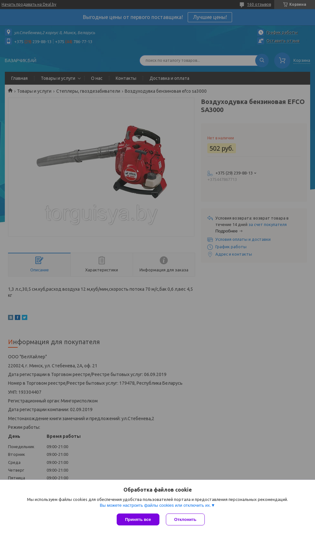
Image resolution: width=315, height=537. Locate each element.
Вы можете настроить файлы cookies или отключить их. (155, 505)
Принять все (138, 519)
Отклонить (185, 519)
